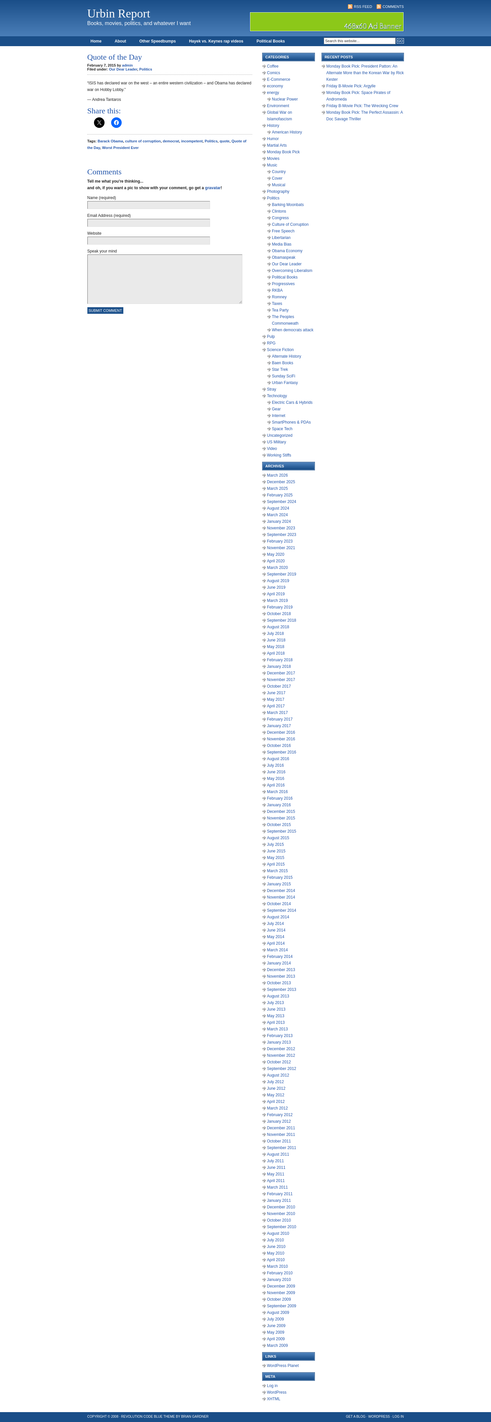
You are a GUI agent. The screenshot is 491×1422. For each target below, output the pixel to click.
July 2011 (275, 1161)
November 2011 (281, 1134)
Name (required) (101, 197)
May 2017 (276, 699)
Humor (273, 138)
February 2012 (280, 1114)
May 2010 (276, 1253)
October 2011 (279, 1141)
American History (287, 132)
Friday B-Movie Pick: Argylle (351, 86)
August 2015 (278, 838)
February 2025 (280, 495)
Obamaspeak (283, 257)
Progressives (283, 283)
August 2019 (278, 580)
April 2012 (276, 1101)
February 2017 (280, 719)
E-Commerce (279, 79)
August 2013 (278, 996)
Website (94, 233)
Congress (280, 218)
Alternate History (286, 356)
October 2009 (279, 1299)
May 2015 (276, 857)
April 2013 (276, 1022)
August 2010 (278, 1233)
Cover (277, 178)
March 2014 (277, 950)
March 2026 (277, 475)
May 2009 (276, 1332)
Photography (278, 191)
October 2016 (279, 745)
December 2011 (281, 1128)
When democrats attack (293, 330)
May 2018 (276, 646)
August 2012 (278, 1075)
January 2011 (279, 1200)
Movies (273, 158)
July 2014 (275, 923)
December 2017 (281, 673)
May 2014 (276, 936)
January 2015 (279, 884)
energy (273, 92)
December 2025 (281, 482)
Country (279, 171)
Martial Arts (277, 145)
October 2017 (279, 686)
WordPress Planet (283, 1365)
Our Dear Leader (123, 69)
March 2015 (277, 871)
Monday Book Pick (283, 152)
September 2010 (281, 1227)
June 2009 (276, 1325)
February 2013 (280, 1035)
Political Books (271, 41)
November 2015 (281, 818)
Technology (277, 396)
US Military (276, 442)
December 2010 (281, 1207)
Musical (279, 185)
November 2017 (281, 679)
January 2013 (279, 1042)
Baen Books (282, 363)
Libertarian (281, 237)
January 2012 (279, 1121)
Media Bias (282, 244)
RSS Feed (363, 7)
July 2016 (275, 765)
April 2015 (276, 864)
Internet (279, 415)
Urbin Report (118, 13)
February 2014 (280, 956)
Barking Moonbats (288, 204)
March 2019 (277, 600)
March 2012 (277, 1108)
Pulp (271, 336)
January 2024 (279, 521)
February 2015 (280, 877)
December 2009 (281, 1286)
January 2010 (279, 1279)
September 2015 (281, 831)
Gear (276, 409)
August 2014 (278, 917)
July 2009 (275, 1319)
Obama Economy (287, 251)
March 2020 (277, 567)
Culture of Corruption (290, 224)
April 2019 (276, 594)
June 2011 (276, 1167)
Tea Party (280, 310)
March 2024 (277, 515)
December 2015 (281, 811)
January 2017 (279, 726)
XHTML (274, 1399)
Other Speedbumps (157, 41)
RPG (271, 343)
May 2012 (276, 1095)
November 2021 (281, 548)
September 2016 (281, 752)
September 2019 (281, 574)
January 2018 (279, 666)
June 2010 (276, 1246)
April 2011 (276, 1180)
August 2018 (278, 627)
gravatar (213, 188)
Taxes (277, 303)
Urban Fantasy (285, 382)
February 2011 (280, 1194)
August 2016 (278, 758)
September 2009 (281, 1306)
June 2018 (276, 640)
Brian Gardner (194, 1416)
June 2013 (276, 1009)
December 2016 (281, 732)
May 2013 (276, 1016)
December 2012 (281, 1049)
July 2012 (275, 1082)
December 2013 (281, 969)
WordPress (277, 1392)
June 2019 (276, 587)
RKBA (277, 290)
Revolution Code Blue (142, 1416)
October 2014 (279, 904)
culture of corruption (143, 141)
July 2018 (275, 633)
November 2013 (281, 976)
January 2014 (279, 963)
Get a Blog (355, 1416)
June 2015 (276, 851)
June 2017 (276, 693)
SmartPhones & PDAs (291, 422)
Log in (272, 1385)
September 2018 (281, 620)
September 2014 (281, 910)
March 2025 (277, 488)
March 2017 (277, 712)
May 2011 (276, 1174)
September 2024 (281, 501)
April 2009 (276, 1339)
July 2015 (275, 844)
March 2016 (277, 791)
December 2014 (281, 890)
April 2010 (276, 1260)
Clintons (279, 211)
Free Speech (283, 231)
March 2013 (277, 1029)
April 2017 (276, 706)
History (273, 125)
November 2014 (281, 897)
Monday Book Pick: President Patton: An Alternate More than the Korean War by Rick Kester (365, 73)
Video (272, 448)
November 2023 (281, 528)
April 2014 (276, 943)
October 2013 (279, 983)
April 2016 (276, 785)
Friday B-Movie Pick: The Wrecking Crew (362, 106)
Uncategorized (279, 435)
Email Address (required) (109, 215)
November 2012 (281, 1055)
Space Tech (282, 429)
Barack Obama (110, 141)
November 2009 (281, 1292)
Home (96, 41)
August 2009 (278, 1312)
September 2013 (281, 989)
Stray (271, 389)
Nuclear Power (285, 99)
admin (127, 65)
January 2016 (279, 805)
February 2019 (280, 607)
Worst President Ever (120, 148)
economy (275, 86)
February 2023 (280, 541)
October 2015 (279, 824)
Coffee (273, 66)
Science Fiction (280, 349)
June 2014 (276, 930)
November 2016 (281, 739)
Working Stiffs (279, 455)
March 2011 (277, 1187)
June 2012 (276, 1088)
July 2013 (275, 1002)
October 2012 (279, 1062)
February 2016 (280, 798)
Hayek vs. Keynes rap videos (216, 41)
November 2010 (281, 1213)
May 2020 (276, 554)
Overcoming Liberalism (292, 270)
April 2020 (276, 561)
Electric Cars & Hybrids (292, 402)
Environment (278, 106)
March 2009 (277, 1345)
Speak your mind (102, 251)
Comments (393, 7)
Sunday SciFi (283, 376)
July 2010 (275, 1240)
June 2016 (276, 772)
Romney (279, 297)
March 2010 (277, 1266)
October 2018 (279, 613)
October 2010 (279, 1220)
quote (225, 141)
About (120, 41)
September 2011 (281, 1147)
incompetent (191, 141)
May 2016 (276, 778)
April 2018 (276, 653)
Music (272, 165)
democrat (171, 141)
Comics (273, 73)
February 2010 (280, 1273)
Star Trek (280, 369)
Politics (145, 69)
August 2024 (278, 508)
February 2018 (280, 660)
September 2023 (281, 534)
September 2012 (281, 1068)
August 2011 (278, 1154)
